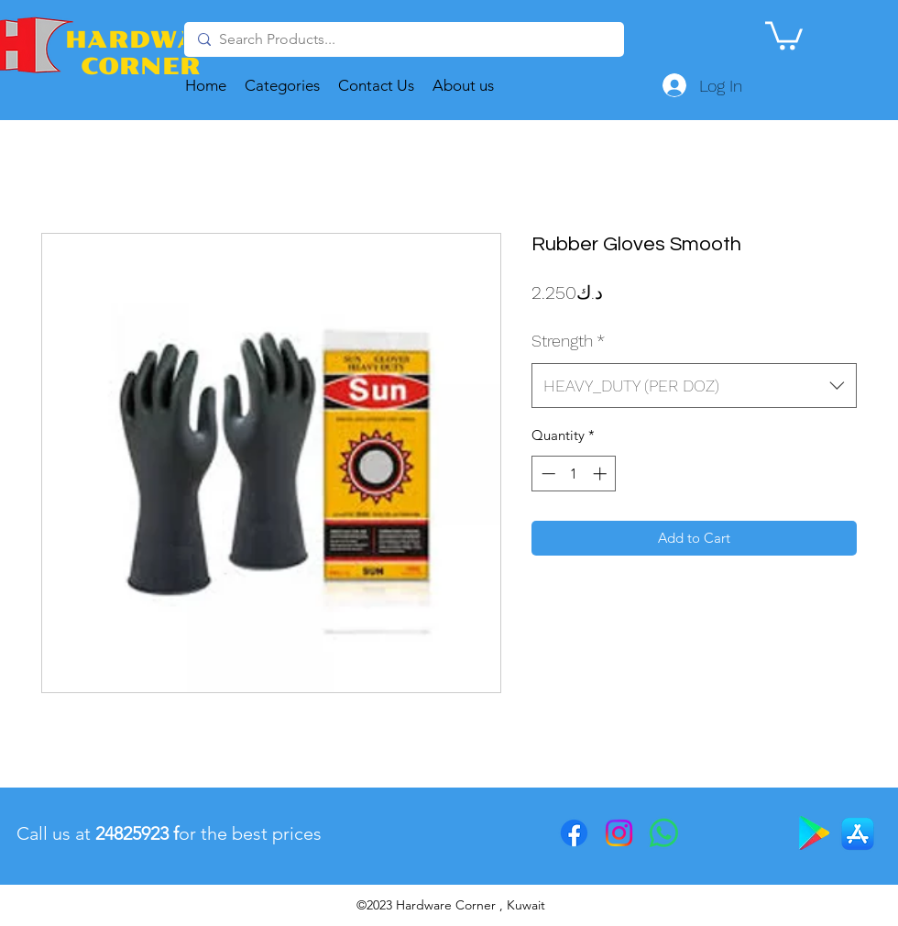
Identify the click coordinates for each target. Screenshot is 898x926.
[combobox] (694, 386)
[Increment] (601, 474)
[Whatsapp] (664, 833)
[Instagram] (619, 833)
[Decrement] (546, 474)
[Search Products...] (402, 39)
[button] (784, 34)
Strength (568, 340)
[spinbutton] (574, 474)
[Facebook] (574, 833)
